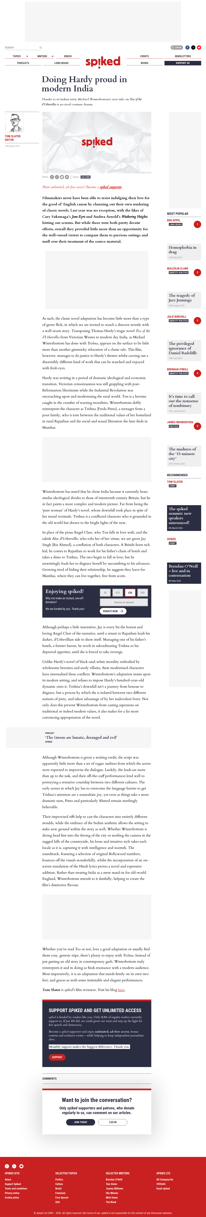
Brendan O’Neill (114, 1179)
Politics (173, 426)
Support (57, 1057)
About (8, 1179)
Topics (17, 56)
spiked (171, 539)
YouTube (199, 47)
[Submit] (40, 47)
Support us (183, 63)
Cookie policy (12, 1197)
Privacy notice (12, 1193)
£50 (143, 592)
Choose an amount (124, 602)
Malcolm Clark (177, 268)
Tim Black (111, 1202)
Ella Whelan (112, 1193)
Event (172, 486)
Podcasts (23, 63)
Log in (176, 47)
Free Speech (61, 1197)
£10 (118, 592)
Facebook (187, 47)
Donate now (110, 611)
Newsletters (183, 56)
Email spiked (163, 1188)
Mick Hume (112, 1197)
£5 (105, 592)
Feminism (60, 1193)
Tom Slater (175, 481)
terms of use (93, 1213)
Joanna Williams (114, 1188)
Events (144, 56)
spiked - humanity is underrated (103, 62)
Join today (80, 1122)
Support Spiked (13, 1184)
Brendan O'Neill (177, 369)
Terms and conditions (16, 1188)
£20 (130, 592)
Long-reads (61, 63)
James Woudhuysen (180, 422)
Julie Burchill (176, 316)
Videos (68, 56)
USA (57, 1202)
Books (144, 63)
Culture (85, 177)
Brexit (58, 1188)
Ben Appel (173, 220)
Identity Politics (178, 272)
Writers (42, 56)
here (121, 989)
